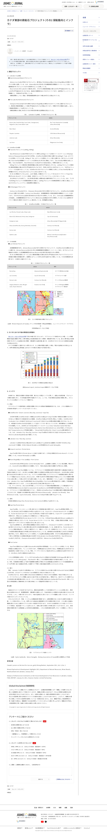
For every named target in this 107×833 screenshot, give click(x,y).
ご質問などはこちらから (63, 779)
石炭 (71, 807)
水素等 (48, 807)
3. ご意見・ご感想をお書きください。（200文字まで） (25, 765)
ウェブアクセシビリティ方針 (54, 828)
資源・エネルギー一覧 (70, 6)
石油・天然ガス (38, 807)
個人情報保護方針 (40, 828)
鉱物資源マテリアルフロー (90, 41)
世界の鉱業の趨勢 (88, 46)
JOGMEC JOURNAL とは (68, 2)
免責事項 (19, 828)
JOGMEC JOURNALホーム (13, 11)
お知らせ (85, 22)
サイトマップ (87, 828)
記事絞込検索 (95, 6)
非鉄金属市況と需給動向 (90, 50)
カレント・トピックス (28, 11)
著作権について (29, 828)
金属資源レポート (88, 35)
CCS (54, 807)
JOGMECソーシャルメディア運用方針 (72, 828)
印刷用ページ (69, 31)
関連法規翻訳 (86, 68)
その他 (85, 73)
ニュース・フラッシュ (89, 26)
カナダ (11, 38)
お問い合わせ (90, 2)
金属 (21, 11)
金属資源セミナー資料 (89, 64)
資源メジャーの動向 (88, 59)
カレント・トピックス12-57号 (60, 59)
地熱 (60, 807)
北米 (8, 38)
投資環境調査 (86, 55)
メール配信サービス (81, 2)
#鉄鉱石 (9, 45)
